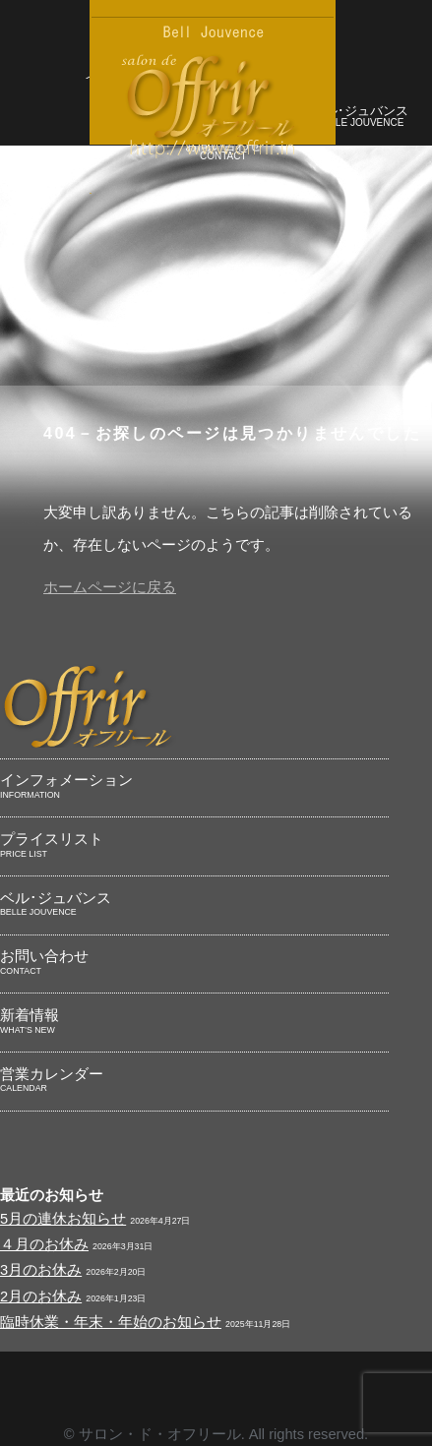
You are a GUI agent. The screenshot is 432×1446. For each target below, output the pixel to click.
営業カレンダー (194, 1081)
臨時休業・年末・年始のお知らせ (110, 1322)
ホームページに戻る (109, 587)
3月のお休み (41, 1270)
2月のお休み (41, 1296)
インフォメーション (194, 787)
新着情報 (194, 1022)
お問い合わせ (194, 963)
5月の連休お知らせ (63, 1219)
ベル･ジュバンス (360, 117)
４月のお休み (44, 1244)
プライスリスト (194, 846)
